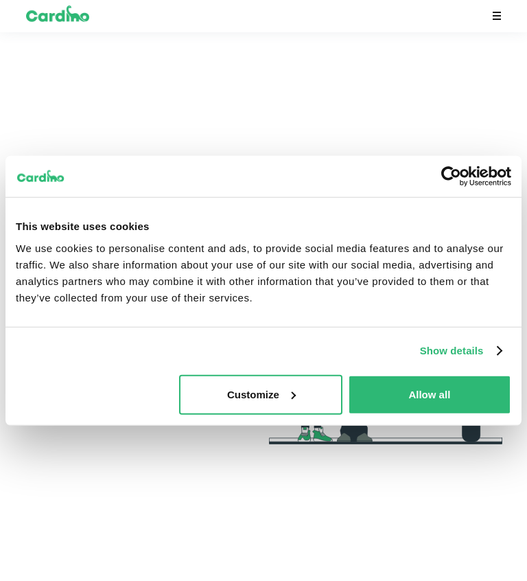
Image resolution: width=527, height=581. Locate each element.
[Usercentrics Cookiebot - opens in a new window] (451, 176)
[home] (57, 16)
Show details (452, 350)
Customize (261, 394)
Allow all (429, 394)
